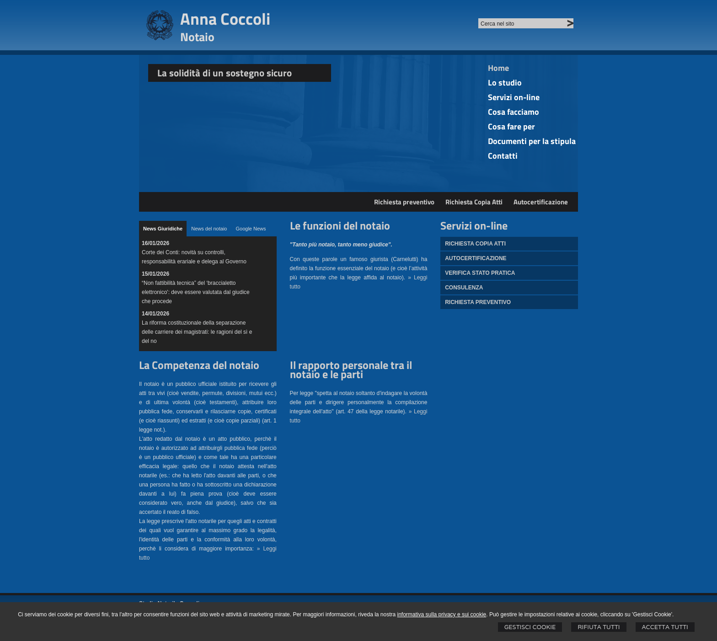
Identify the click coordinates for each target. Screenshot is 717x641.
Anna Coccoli (225, 18)
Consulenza (464, 287)
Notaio (197, 37)
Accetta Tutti (665, 627)
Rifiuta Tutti (599, 627)
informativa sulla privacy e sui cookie (442, 614)
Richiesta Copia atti (475, 243)
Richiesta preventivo (404, 202)
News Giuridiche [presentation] (162, 228)
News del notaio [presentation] (209, 228)
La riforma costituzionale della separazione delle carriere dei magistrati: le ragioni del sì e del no (197, 332)
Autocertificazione (541, 202)
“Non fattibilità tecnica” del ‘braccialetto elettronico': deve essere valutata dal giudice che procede (196, 292)
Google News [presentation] (250, 228)
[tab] (163, 228)
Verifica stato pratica (480, 273)
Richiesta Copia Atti (474, 202)
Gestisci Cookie (530, 627)
